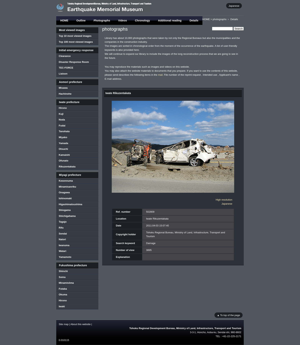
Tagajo (63, 221)
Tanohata (64, 131)
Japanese (234, 5)
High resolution (224, 199)
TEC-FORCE (66, 67)
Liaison (63, 73)
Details (194, 20)
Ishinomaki (65, 198)
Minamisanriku (67, 186)
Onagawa (64, 192)
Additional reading (170, 20)
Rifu (61, 227)
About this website (80, 324)
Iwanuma (64, 245)
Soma (62, 277)
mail (160, 74)
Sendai (63, 233)
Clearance (65, 56)
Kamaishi (64, 154)
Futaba (63, 288)
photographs (219, 19)
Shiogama (65, 210)
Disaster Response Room (74, 62)
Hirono (63, 108)
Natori (62, 239)
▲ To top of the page (228, 315)
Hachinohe (65, 93)
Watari (62, 251)
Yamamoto (65, 257)
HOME (64, 20)
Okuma (63, 294)
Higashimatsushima (70, 204)
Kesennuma (66, 180)
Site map (63, 324)
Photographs (102, 20)
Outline (81, 20)
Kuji (61, 113)
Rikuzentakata (67, 166)
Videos (122, 20)
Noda (62, 119)
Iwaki (62, 306)
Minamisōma (66, 282)
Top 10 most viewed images (75, 35)
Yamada (63, 143)
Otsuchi (63, 149)
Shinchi (63, 271)
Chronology (142, 20)
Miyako (63, 137)
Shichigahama (67, 216)
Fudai (62, 125)
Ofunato (63, 160)
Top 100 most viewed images (76, 41)
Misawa (63, 87)
